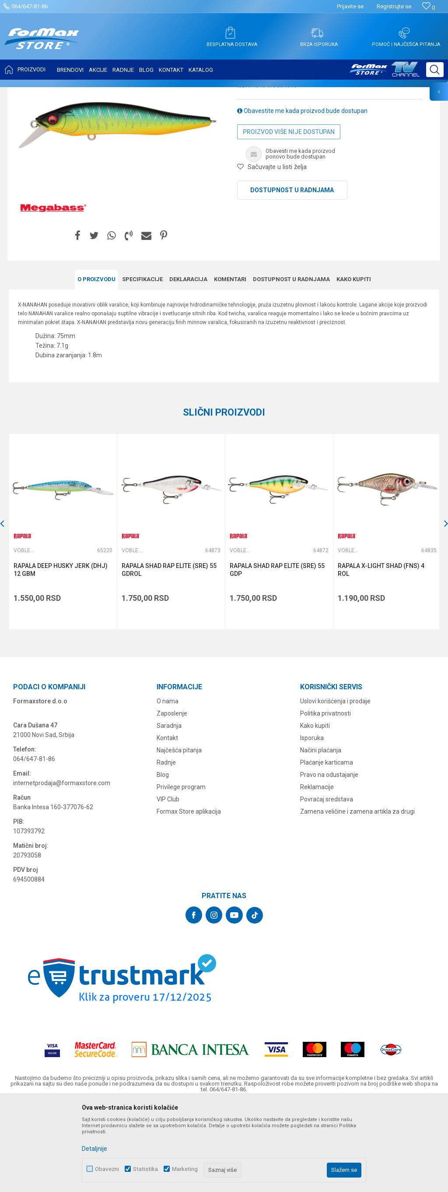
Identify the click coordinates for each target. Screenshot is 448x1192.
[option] (62, 618)
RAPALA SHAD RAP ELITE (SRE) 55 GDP (276, 656)
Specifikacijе (142, 366)
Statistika (145, 1169)
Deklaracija (188, 366)
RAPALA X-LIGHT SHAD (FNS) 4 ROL (379, 656)
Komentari (230, 366)
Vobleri (115, 93)
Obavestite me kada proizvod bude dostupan (302, 197)
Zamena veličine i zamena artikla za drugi (357, 897)
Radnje (166, 848)
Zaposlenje (172, 799)
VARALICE (88, 93)
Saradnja (169, 811)
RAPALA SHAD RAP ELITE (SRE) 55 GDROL (168, 656)
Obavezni (107, 1169)
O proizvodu (96, 366)
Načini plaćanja (320, 836)
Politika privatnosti (325, 799)
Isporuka (312, 824)
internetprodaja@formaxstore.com (61, 869)
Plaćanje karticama (326, 848)
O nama (167, 787)
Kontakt (167, 824)
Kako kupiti (353, 366)
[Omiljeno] (428, 7)
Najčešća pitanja (179, 836)
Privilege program (181, 873)
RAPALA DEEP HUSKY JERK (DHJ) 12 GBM (61, 656)
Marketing (185, 1169)
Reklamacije (317, 873)
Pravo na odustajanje (329, 860)
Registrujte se (394, 6)
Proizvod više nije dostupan (289, 218)
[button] (435, 69)
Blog (163, 860)
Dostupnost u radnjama (292, 277)
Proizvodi (58, 93)
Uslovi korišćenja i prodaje (335, 787)
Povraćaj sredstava (326, 885)
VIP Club (168, 885)
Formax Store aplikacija (189, 897)
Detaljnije (94, 1148)
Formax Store (25, 93)
